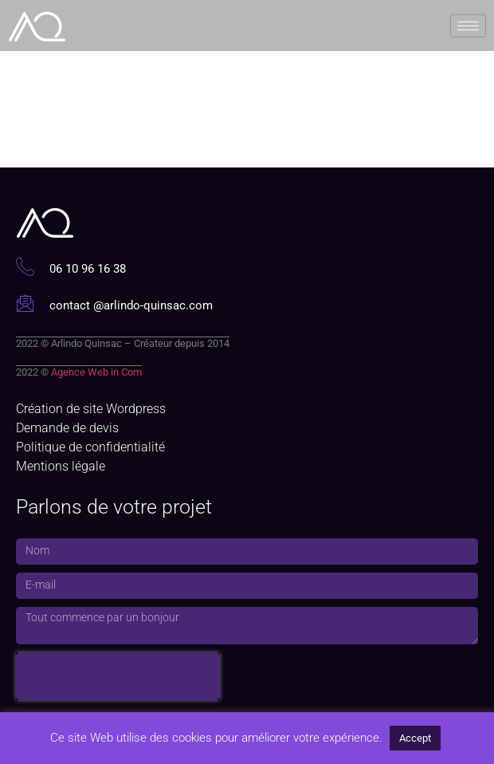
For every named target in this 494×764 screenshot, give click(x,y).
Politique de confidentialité (90, 447)
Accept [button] (415, 738)
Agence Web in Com (96, 372)
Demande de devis (67, 427)
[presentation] (118, 676)
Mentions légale (60, 466)
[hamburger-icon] (468, 24)
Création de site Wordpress (91, 408)
